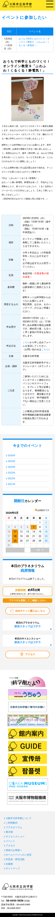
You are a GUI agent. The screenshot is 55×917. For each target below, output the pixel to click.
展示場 (9, 832)
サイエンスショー (15, 836)
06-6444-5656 (14, 900)
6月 (38, 550)
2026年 (11, 455)
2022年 (11, 478)
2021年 (11, 484)
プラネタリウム (14, 827)
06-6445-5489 (23, 904)
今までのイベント (27, 446)
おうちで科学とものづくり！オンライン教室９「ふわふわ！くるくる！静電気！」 (34, 42)
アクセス (30, 654)
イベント (10, 841)
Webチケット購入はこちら (30, 610)
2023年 (11, 472)
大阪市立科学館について (19, 818)
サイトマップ (13, 868)
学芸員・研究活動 (15, 859)
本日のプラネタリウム (27, 624)
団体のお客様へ (14, 850)
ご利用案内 (11, 823)
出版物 (9, 864)
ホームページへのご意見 (19, 855)
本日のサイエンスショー (27, 640)
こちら (26, 342)
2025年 (11, 461)
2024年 (11, 467)
